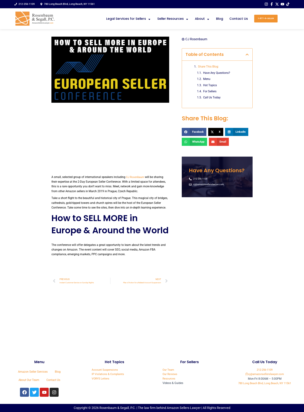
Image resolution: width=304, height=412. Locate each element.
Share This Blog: (208, 67)
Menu (206, 79)
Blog (219, 19)
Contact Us (238, 19)
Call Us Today (212, 98)
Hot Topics (210, 85)
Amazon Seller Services (33, 371)
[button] (247, 55)
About (202, 18)
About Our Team (29, 380)
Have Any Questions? (216, 73)
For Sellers (209, 91)
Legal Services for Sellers (128, 18)
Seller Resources (173, 18)
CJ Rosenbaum (135, 177)
